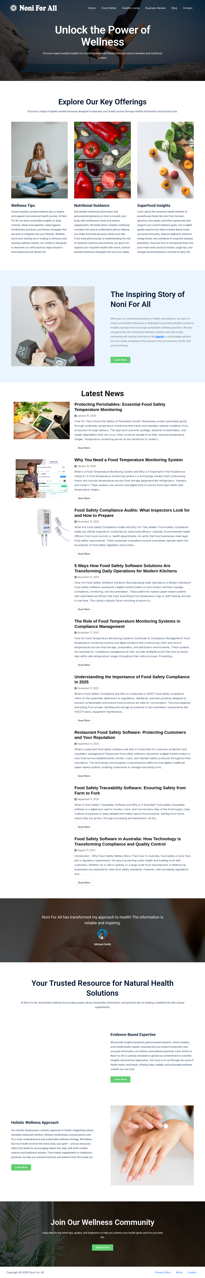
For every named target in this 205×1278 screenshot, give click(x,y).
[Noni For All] (34, 7)
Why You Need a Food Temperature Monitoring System (128, 459)
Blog (175, 8)
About (96, 8)
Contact (188, 8)
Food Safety (112, 8)
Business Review (158, 8)
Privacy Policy (167, 1272)
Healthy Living (133, 8)
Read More (84, 447)
